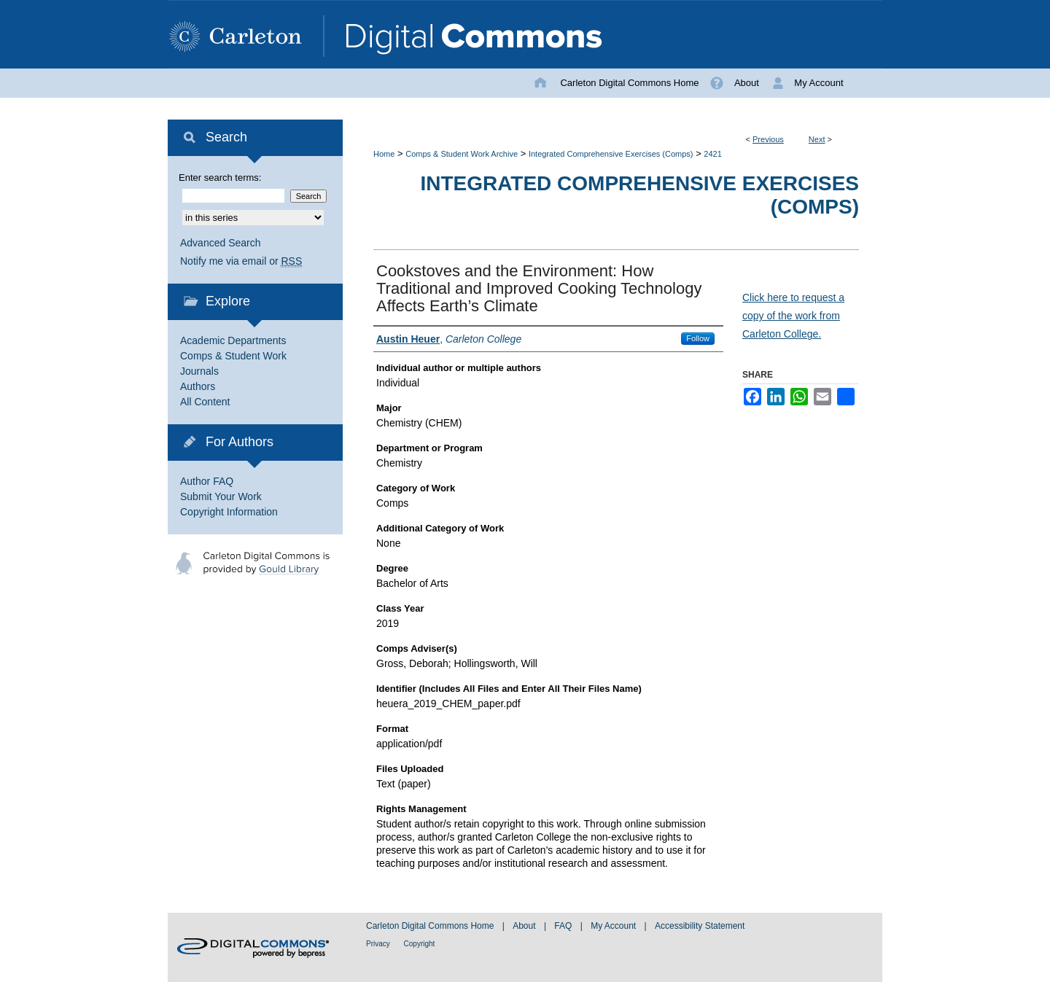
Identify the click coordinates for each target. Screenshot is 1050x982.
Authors (197, 386)
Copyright (419, 944)
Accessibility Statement (699, 926)
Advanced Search (220, 243)
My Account (614, 926)
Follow (697, 338)
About (525, 926)
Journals (199, 371)
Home (383, 153)
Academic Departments (233, 340)
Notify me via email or (241, 261)
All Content (205, 402)
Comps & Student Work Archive (461, 153)
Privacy (379, 944)
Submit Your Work (221, 496)
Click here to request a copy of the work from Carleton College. (793, 316)
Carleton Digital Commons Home (431, 926)
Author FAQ (206, 481)
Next (817, 139)
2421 (712, 153)
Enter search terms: (220, 177)
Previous (768, 139)
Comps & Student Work (233, 356)
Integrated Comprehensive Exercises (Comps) (611, 153)
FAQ (564, 926)
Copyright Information (229, 512)
